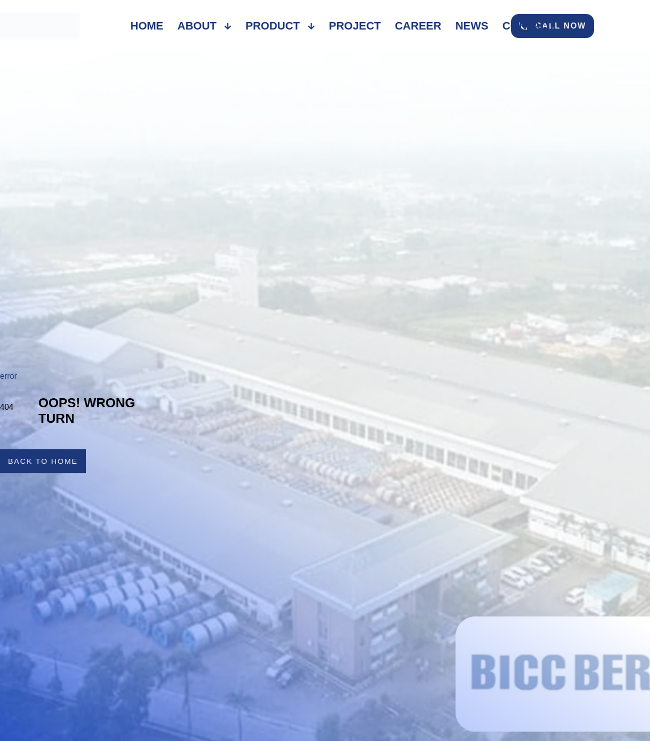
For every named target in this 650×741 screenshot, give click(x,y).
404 (7, 407)
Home (147, 26)
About (205, 26)
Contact (529, 26)
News (472, 26)
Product (280, 26)
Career (418, 26)
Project (355, 26)
